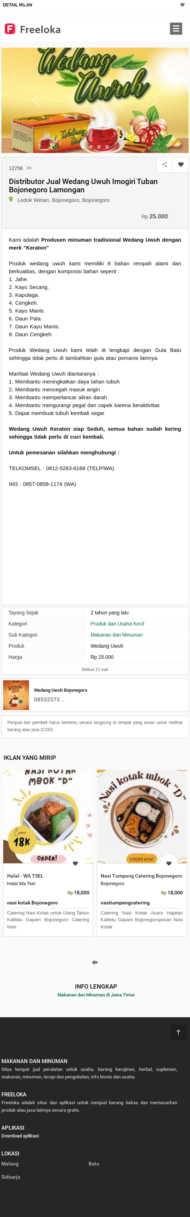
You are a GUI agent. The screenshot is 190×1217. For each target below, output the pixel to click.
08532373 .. (49, 699)
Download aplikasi (20, 1136)
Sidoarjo (10, 1177)
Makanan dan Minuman (117, 635)
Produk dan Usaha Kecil (117, 624)
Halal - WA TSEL (25, 876)
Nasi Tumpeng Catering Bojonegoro (141, 876)
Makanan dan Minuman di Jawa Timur (96, 995)
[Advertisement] (95, 545)
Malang (10, 1164)
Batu (94, 1164)
